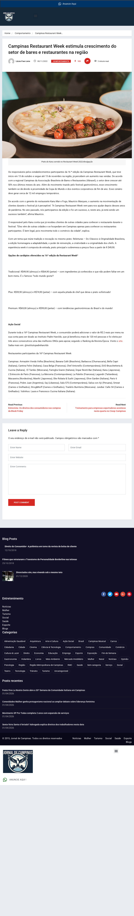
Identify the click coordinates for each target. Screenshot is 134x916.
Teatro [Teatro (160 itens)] (7, 670)
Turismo (6, 613)
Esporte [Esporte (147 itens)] (79, 653)
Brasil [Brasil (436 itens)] (81, 641)
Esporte (6, 624)
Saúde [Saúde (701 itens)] (80, 665)
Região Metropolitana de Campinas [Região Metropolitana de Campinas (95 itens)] (46, 665)
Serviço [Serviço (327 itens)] (108, 665)
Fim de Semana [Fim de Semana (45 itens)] (109, 653)
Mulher (5, 610)
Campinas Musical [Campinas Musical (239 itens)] (97, 641)
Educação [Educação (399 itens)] (53, 653)
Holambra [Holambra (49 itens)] (26, 659)
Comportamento (23, 33)
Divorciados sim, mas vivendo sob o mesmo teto (39, 572)
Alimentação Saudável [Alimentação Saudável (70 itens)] (14, 641)
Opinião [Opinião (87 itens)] (124, 659)
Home (7, 33)
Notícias (6, 606)
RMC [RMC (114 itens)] (70, 665)
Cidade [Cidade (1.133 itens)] (21, 647)
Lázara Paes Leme (19, 61)
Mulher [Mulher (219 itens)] (91, 659)
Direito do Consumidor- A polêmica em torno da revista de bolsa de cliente (41, 546)
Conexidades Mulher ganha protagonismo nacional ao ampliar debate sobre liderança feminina (48, 701)
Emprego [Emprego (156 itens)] (66, 653)
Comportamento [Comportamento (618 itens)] (73, 647)
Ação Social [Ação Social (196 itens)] (68, 641)
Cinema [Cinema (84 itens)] (33, 647)
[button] (35, 15)
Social (5, 617)
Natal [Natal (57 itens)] (101, 659)
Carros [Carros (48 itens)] (113, 641)
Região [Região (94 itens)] (22, 665)
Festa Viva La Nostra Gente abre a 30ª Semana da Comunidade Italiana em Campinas (43, 690)
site (121, 340)
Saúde (5, 621)
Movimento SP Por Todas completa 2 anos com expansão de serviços (35, 713)
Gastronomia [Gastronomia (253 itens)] (10, 659)
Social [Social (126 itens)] (120, 665)
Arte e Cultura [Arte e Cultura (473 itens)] (51, 641)
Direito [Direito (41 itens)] (27, 653)
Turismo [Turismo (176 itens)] (46, 670)
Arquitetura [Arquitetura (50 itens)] (35, 641)
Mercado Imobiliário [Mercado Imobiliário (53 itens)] (73, 659)
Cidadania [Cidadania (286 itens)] (9, 647)
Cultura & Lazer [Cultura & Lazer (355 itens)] (11, 653)
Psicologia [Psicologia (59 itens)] (9, 665)
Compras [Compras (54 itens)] (90, 647)
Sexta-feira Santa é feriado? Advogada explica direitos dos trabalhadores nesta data (43, 724)
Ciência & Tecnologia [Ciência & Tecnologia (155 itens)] (51, 647)
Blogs (5, 628)
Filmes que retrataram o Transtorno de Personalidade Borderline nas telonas (39, 559)
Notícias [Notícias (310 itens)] (112, 659)
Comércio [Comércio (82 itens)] (120, 647)
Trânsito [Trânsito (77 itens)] (34, 670)
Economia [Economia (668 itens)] (39, 653)
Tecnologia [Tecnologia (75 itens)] (20, 670)
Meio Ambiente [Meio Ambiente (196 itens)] (53, 659)
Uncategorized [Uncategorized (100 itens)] (61, 670)
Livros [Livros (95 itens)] (38, 659)
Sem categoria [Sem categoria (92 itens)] (94, 665)
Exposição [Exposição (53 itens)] (92, 653)
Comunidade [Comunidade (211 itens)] (105, 647)
